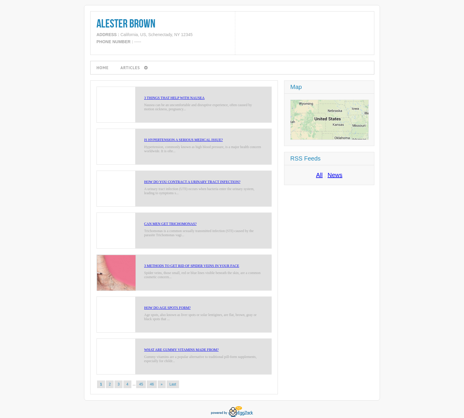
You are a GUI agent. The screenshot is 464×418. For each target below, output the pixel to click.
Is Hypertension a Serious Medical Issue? (183, 140)
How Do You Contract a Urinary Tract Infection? (192, 182)
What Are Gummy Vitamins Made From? (181, 350)
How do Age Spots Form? (167, 308)
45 (141, 384)
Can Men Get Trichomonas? (170, 224)
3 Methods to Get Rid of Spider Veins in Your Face (191, 266)
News (335, 175)
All (319, 175)
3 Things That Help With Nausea (174, 98)
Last (173, 384)
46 (152, 384)
